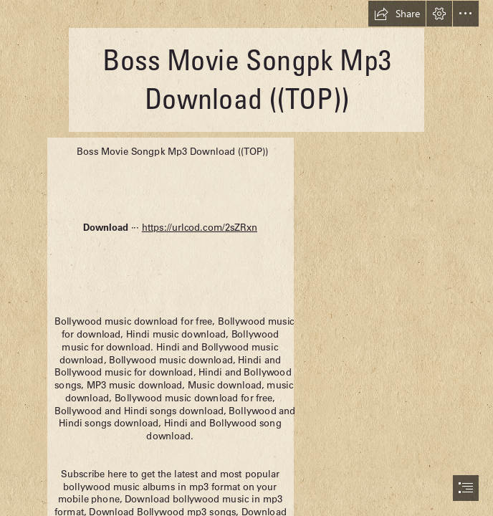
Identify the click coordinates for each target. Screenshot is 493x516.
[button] (397, 14)
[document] (246, 258)
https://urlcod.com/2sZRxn (199, 227)
